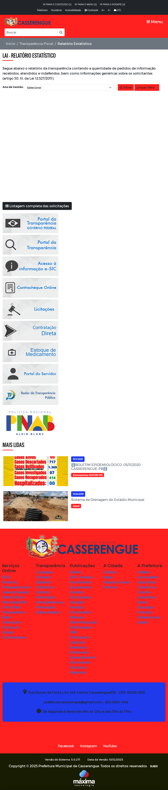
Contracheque (14, 637)
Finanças (144, 612)
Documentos (80, 587)
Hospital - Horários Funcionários (80, 607)
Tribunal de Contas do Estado (11, 627)
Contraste (91, 10)
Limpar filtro (146, 87)
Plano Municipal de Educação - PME (83, 627)
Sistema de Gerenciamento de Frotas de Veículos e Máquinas (83, 662)
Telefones (42, 10)
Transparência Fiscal (36, 44)
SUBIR (154, 766)
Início (10, 44)
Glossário (43, 577)
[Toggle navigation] (154, 21)
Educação (145, 607)
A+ (103, 10)
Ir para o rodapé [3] (112, 4)
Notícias (110, 587)
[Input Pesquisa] (31, 32)
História (110, 572)
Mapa (108, 577)
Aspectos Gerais (116, 582)
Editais (75, 572)
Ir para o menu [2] (86, 4)
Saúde (142, 622)
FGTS (6, 577)
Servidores (78, 647)
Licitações (44, 572)
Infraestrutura (148, 617)
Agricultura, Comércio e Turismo (146, 587)
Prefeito (143, 572)
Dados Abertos (48, 612)
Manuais (77, 617)
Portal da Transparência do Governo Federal (16, 587)
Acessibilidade (73, 10)
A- (109, 10)
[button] (60, 32)
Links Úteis (11, 607)
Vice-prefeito (148, 577)
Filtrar (126, 87)
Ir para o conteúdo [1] (57, 4)
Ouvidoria (56, 10)
